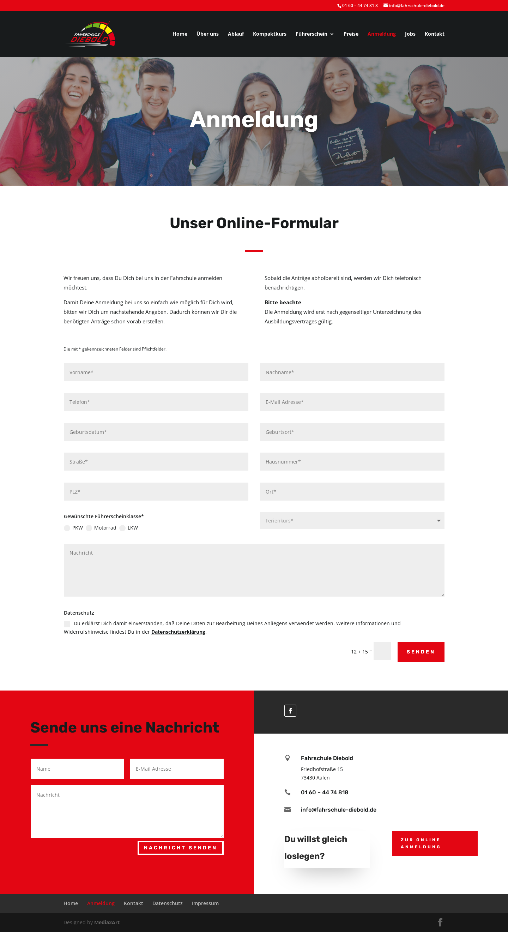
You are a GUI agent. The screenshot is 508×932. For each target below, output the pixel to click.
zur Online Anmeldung (421, 843)
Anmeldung (382, 34)
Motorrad (167, 521)
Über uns (207, 34)
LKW (183, 521)
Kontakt (435, 34)
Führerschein (311, 34)
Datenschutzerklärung (211, 580)
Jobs (410, 34)
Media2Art (107, 922)
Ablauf (236, 34)
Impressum (205, 903)
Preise (351, 34)
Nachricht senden (180, 848)
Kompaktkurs (269, 34)
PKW (152, 521)
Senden (348, 591)
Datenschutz (167, 903)
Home (180, 34)
